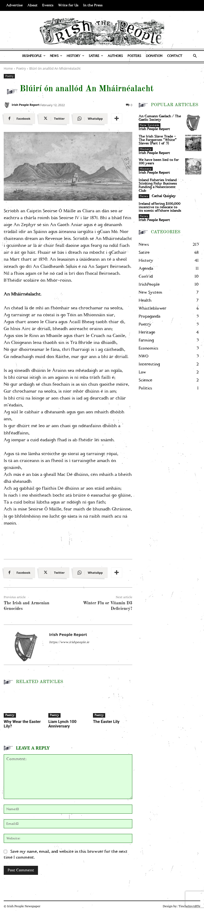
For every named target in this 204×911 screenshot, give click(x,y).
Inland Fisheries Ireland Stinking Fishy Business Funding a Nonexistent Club (158, 185)
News (144, 196)
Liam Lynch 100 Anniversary (62, 724)
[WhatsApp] (90, 118)
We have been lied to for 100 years (159, 162)
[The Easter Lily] (112, 704)
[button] (195, 56)
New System (149, 125)
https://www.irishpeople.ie (69, 642)
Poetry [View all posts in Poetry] (21, 68)
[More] (116, 118)
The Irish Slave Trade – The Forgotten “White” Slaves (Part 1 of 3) (158, 140)
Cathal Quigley (164, 196)
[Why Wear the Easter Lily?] (23, 704)
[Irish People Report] (7, 105)
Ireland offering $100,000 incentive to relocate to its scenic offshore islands (160, 207)
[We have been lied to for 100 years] (193, 166)
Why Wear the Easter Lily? (22, 724)
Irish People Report (26, 105)
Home (8, 68)
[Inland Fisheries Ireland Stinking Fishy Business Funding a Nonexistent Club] (193, 186)
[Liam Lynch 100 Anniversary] (68, 704)
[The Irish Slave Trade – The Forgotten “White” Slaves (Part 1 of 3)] (193, 143)
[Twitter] (54, 118)
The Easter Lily (106, 721)
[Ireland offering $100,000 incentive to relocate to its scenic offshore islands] (193, 210)
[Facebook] (19, 118)
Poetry (9, 76)
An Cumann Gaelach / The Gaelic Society (160, 118)
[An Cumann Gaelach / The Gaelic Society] (193, 123)
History (146, 149)
